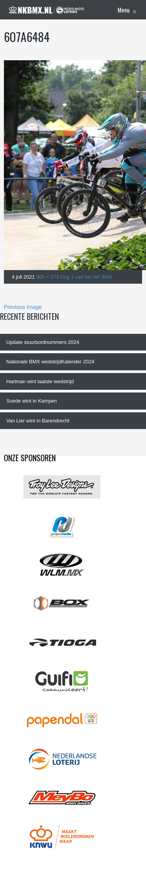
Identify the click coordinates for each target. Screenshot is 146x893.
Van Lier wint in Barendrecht (37, 421)
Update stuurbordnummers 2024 (42, 342)
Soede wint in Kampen (31, 401)
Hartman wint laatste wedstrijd (40, 381)
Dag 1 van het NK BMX (86, 277)
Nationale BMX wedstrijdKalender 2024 (50, 362)
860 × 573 (47, 277)
